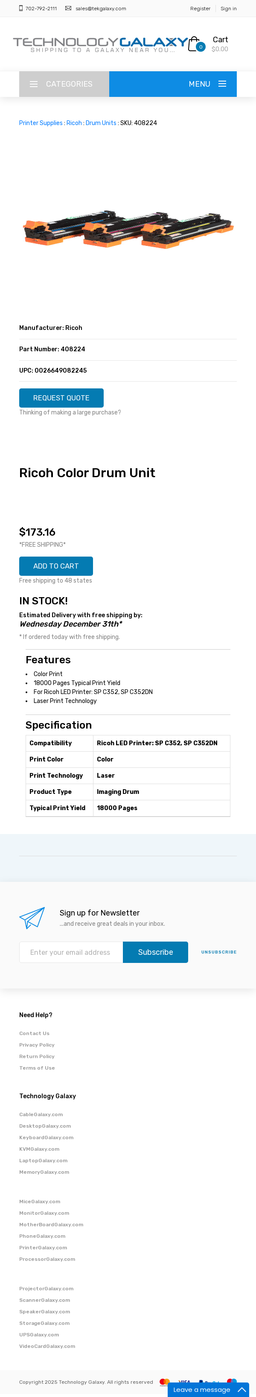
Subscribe (155, 955)
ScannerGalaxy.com (44, 1303)
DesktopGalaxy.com (45, 1129)
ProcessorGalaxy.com (47, 1262)
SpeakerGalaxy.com (44, 1315)
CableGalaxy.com (41, 1117)
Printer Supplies (41, 123)
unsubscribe (219, 955)
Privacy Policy (37, 1048)
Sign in (229, 9)
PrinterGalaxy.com (43, 1251)
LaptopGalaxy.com (43, 1164)
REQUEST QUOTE (65, 398)
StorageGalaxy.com (44, 1326)
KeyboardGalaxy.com (46, 1140)
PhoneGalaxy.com (42, 1239)
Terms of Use (37, 1071)
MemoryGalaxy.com (44, 1175)
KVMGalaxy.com (39, 1152)
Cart (220, 39)
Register (200, 9)
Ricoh (74, 123)
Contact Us (34, 1036)
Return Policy (37, 1059)
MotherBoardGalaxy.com (51, 1228)
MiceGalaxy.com (39, 1204)
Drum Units (101, 123)
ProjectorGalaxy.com (46, 1292)
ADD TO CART (59, 568)
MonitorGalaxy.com (44, 1216)
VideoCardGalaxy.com (47, 1349)
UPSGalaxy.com (39, 1338)
